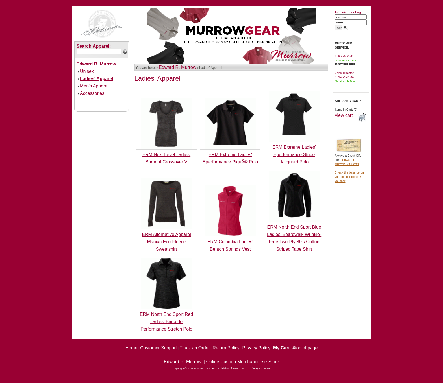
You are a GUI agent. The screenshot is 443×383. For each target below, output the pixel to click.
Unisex (87, 71)
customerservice (346, 60)
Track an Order (195, 347)
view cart (344, 115)
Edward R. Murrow (177, 67)
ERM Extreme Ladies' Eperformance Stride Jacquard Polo (294, 154)
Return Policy (226, 347)
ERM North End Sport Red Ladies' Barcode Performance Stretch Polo (166, 321)
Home (131, 347)
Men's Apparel (94, 86)
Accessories (92, 93)
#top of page (305, 347)
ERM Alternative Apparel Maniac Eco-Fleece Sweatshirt (166, 241)
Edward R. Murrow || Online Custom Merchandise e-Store (221, 361)
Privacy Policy (256, 347)
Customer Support (158, 347)
